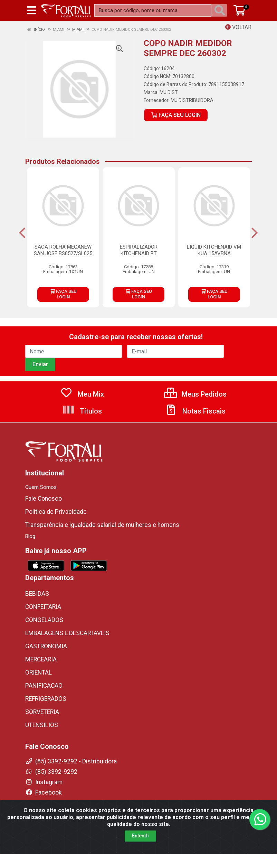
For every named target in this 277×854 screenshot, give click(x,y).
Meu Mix (82, 394)
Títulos (82, 411)
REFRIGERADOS (45, 698)
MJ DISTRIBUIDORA (192, 100)
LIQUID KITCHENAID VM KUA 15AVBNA (214, 250)
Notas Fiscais (195, 411)
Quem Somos (41, 487)
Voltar (238, 27)
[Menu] (31, 10)
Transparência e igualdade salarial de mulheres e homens (102, 524)
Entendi (140, 842)
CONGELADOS (44, 619)
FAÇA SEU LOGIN (176, 115)
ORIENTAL (38, 672)
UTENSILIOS (41, 725)
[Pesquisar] (221, 10)
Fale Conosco (43, 498)
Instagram (44, 782)
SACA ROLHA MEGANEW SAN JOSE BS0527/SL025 (63, 250)
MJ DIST (169, 92)
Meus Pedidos (195, 394)
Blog (30, 536)
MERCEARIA (41, 659)
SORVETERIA (42, 711)
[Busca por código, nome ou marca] (152, 10)
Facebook (43, 792)
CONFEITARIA (43, 606)
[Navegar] (22, 233)
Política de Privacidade (56, 511)
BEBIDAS (37, 593)
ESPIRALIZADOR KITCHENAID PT (138, 250)
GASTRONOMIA (46, 646)
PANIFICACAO (44, 685)
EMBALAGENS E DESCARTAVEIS (67, 633)
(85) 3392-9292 (51, 771)
